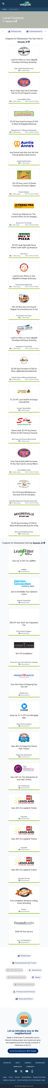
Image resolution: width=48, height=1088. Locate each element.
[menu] (3, 3)
